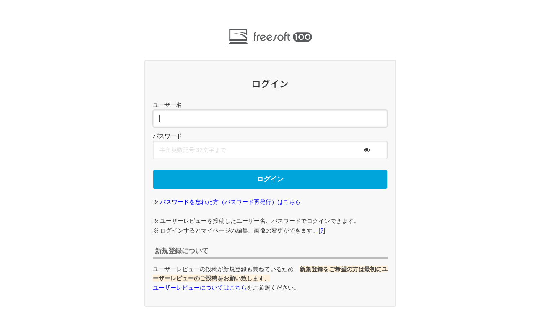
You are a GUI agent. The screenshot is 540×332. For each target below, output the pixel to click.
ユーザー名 (167, 105)
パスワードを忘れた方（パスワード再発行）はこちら (230, 202)
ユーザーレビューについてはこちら (200, 287)
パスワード (167, 136)
